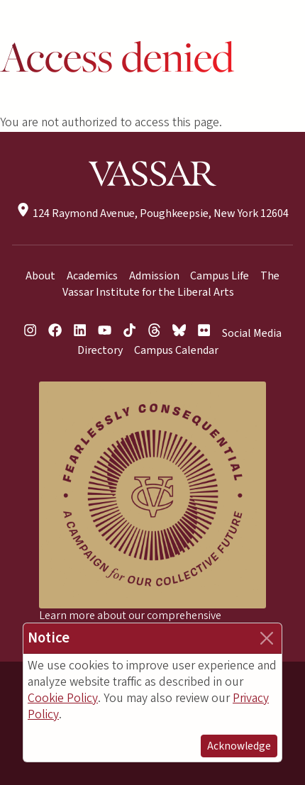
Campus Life (219, 276)
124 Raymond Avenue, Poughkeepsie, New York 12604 (152, 213)
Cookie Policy (63, 698)
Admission (154, 276)
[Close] (266, 638)
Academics (92, 276)
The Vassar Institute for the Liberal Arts (171, 284)
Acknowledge (239, 746)
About (40, 276)
